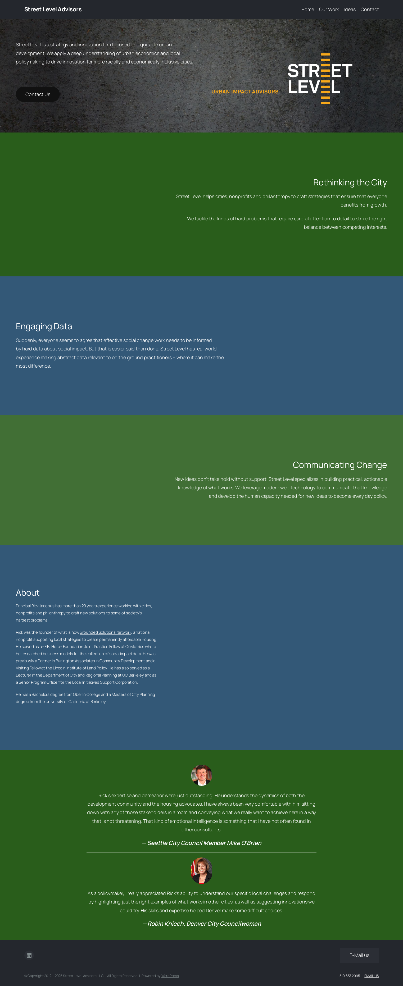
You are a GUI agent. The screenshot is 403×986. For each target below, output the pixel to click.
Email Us (371, 975)
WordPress (170, 975)
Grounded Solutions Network (105, 632)
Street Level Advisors (53, 9)
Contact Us (37, 94)
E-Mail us (359, 955)
